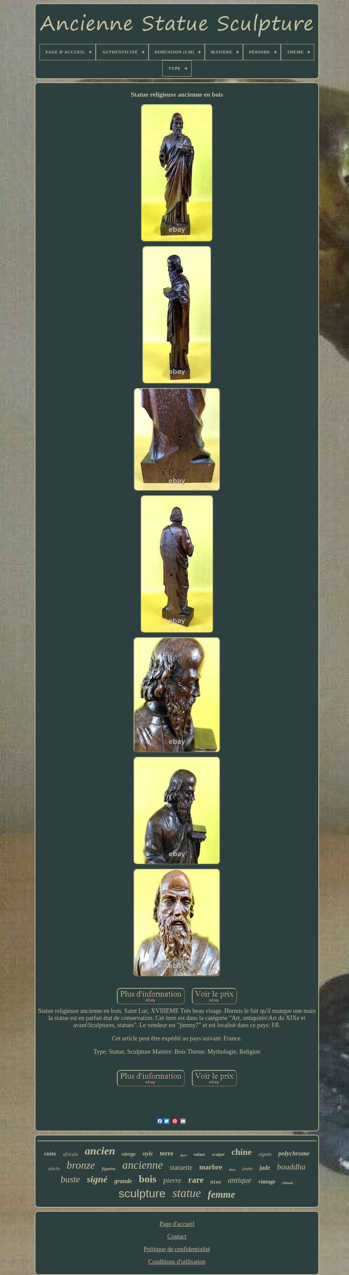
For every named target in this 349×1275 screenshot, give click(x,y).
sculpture (142, 1193)
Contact (176, 1236)
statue (186, 1193)
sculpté (218, 1154)
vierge (129, 1154)
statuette (181, 1167)
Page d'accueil (177, 1224)
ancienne (142, 1165)
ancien (100, 1151)
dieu (215, 1182)
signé (97, 1179)
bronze (81, 1165)
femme (222, 1194)
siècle (54, 1168)
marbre (210, 1167)
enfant (199, 1154)
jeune (247, 1168)
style (147, 1153)
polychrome (294, 1153)
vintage (266, 1181)
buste (70, 1179)
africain (70, 1154)
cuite (50, 1153)
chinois (287, 1183)
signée (264, 1154)
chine (241, 1152)
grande (123, 1181)
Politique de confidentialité (177, 1249)
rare (195, 1179)
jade (265, 1167)
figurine (109, 1168)
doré (183, 1155)
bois (147, 1178)
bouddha (291, 1166)
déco (232, 1170)
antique (240, 1180)
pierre (172, 1180)
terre (166, 1153)
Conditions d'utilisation (177, 1261)
